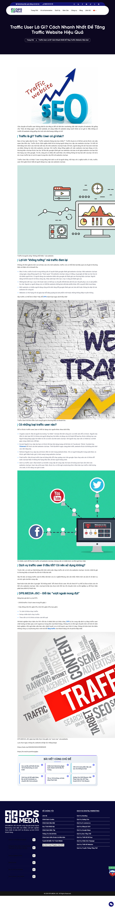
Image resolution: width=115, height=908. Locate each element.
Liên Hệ (88, 10)
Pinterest (22, 446)
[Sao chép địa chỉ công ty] (34, 847)
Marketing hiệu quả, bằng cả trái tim (27, 4)
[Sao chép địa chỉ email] (34, 855)
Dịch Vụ (57, 10)
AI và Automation (46, 10)
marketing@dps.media (15, 855)
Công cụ (74, 10)
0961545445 (12, 862)
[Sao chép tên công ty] (34, 839)
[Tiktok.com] (90, 4)
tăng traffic (51, 629)
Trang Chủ (34, 10)
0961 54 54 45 (48, 4)
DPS (44, 297)
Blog (81, 10)
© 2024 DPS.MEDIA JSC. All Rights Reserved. (57, 893)
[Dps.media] (16, 10)
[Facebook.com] (82, 4)
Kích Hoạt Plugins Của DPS (53, 845)
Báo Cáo (66, 10)
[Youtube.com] (86, 4)
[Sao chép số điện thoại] (34, 862)
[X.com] (94, 4)
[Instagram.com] (74, 4)
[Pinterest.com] (98, 4)
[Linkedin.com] (78, 4)
